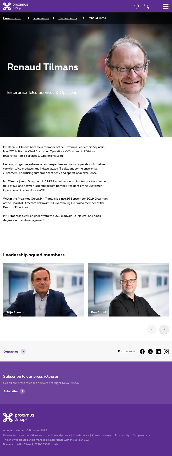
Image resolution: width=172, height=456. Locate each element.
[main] (86, 166)
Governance (41, 18)
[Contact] (136, 6)
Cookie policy (81, 435)
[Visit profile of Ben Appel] (128, 290)
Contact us (11, 351)
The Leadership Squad (69, 18)
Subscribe (11, 391)
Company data (141, 435)
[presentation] (151, 329)
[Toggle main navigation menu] (166, 6)
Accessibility (122, 435)
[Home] (15, 6)
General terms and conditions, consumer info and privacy (36, 435)
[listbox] (86, 292)
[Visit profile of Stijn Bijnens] (43, 290)
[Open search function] (146, 6)
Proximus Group (13, 18)
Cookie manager (101, 435)
